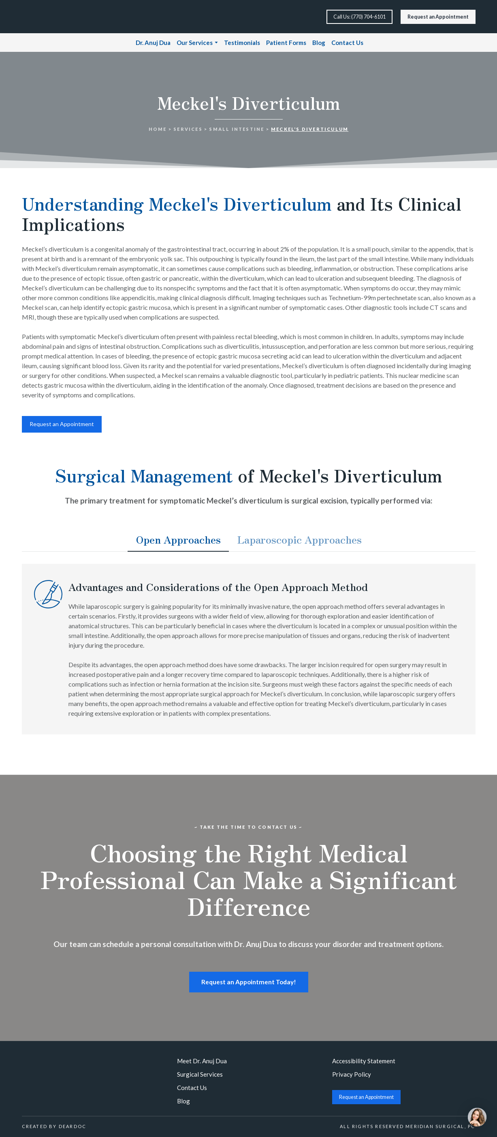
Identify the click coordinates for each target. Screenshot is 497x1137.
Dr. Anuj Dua (153, 42)
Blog (318, 42)
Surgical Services (200, 1074)
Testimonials (242, 42)
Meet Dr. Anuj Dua (202, 1060)
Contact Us (347, 42)
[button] (359, 17)
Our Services (195, 42)
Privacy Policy (351, 1074)
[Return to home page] (49, 16)
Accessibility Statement (363, 1060)
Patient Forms (286, 42)
